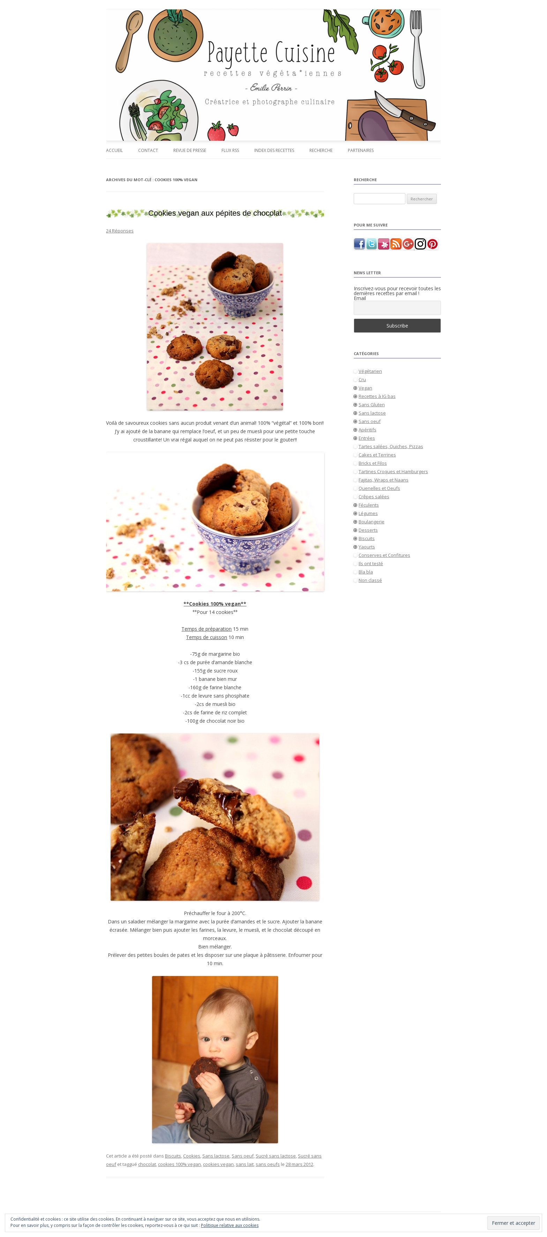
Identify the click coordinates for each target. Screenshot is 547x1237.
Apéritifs (367, 430)
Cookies (191, 1156)
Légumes (368, 513)
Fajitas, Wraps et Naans (384, 480)
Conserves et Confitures (384, 555)
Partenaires (361, 150)
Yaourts (367, 547)
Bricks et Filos (373, 463)
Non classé (370, 580)
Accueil (114, 150)
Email (360, 298)
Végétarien (370, 371)
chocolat (147, 1164)
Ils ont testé (371, 563)
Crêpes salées (374, 496)
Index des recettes (274, 150)
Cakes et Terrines (377, 455)
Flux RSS (230, 150)
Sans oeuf (243, 1156)
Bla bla (366, 572)
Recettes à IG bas (377, 396)
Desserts (368, 530)
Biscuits (173, 1156)
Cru (362, 379)
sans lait (245, 1164)
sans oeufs (268, 1164)
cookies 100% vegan (179, 1164)
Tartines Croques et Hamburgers (393, 471)
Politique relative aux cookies (229, 1225)
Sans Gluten (372, 404)
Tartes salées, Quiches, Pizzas (391, 446)
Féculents (369, 505)
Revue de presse (189, 150)
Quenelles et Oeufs (379, 488)
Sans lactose (216, 1156)
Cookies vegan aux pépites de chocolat (215, 213)
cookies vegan (218, 1164)
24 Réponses (120, 231)
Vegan (365, 388)
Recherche (320, 150)
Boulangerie (371, 521)
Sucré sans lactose (276, 1156)
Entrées (367, 438)
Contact (148, 150)
